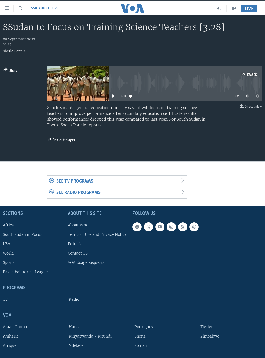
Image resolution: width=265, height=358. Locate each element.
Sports (9, 262)
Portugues (143, 327)
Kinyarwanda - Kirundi (90, 336)
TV (5, 299)
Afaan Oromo (15, 327)
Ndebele (76, 345)
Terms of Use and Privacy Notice (97, 234)
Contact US (78, 253)
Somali (140, 345)
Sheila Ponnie (14, 51)
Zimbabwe (209, 336)
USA (6, 244)
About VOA (77, 225)
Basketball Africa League (25, 272)
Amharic (11, 336)
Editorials (77, 244)
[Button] (10, 71)
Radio (74, 299)
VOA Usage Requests (86, 262)
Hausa (75, 327)
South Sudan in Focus (22, 234)
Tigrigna (208, 327)
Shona (140, 336)
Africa (8, 225)
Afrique (9, 345)
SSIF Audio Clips (44, 8)
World (8, 253)
